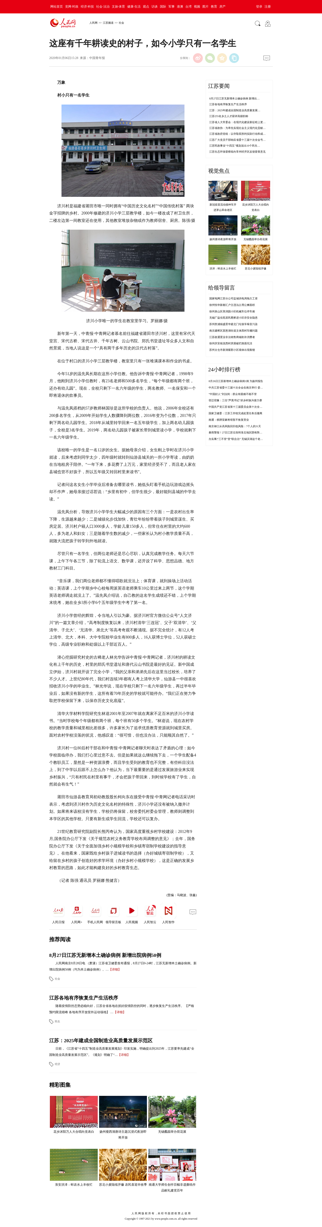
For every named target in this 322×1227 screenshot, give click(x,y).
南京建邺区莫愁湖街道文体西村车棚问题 (233, 330)
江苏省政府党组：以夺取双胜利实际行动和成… (237, 133)
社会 (121, 22)
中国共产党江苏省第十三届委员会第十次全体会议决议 (241, 406)
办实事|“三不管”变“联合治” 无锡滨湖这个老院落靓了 (240, 439)
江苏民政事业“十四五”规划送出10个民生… (234, 145)
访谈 (154, 6)
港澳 (180, 6)
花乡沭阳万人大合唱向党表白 (73, 1131)
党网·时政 (71, 6)
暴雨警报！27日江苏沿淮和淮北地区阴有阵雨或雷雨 (239, 432)
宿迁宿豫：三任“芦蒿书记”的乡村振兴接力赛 (235, 400)
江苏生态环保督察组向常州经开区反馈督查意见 (237, 151)
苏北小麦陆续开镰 (255, 268)
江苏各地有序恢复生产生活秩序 (83, 998)
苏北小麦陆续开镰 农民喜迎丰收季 (123, 1184)
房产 (222, 6)
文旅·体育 (118, 6)
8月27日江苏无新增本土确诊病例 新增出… (234, 98)
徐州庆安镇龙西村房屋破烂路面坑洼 (230, 343)
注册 (268, 6)
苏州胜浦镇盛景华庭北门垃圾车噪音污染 (233, 324)
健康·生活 (134, 6)
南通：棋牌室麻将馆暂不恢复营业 (229, 419)
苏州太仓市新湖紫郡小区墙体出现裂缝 (232, 349)
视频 (197, 6)
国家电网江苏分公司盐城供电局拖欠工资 (233, 298)
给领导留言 (221, 288)
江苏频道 (108, 22)
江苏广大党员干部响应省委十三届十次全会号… (237, 139)
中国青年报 (97, 58)
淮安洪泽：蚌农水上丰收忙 (74, 1184)
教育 (214, 6)
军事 (171, 6)
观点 (146, 6)
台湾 (188, 6)
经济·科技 (87, 6)
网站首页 (56, 6)
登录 (259, 6)
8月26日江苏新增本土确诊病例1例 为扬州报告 (236, 381)
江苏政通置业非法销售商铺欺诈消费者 (232, 337)
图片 (205, 6)
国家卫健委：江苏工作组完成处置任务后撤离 (235, 413)
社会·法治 (103, 6)
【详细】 (115, 969)
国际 (163, 6)
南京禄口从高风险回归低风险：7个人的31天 (235, 426)
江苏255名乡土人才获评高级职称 (228, 116)
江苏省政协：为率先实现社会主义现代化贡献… (237, 128)
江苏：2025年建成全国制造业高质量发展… (234, 110)
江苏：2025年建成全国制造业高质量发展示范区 (101, 1040)
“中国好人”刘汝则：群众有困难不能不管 (233, 394)
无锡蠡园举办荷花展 (172, 1131)
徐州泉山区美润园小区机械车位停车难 (232, 311)
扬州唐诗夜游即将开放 (223, 239)
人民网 (93, 22)
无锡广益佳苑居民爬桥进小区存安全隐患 (233, 317)
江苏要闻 (219, 86)
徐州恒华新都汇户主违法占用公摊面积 (232, 305)
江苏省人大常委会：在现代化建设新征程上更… (237, 122)
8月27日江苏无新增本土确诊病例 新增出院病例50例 (105, 955)
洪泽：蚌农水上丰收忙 (223, 268)
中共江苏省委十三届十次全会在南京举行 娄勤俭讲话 (240, 387)
